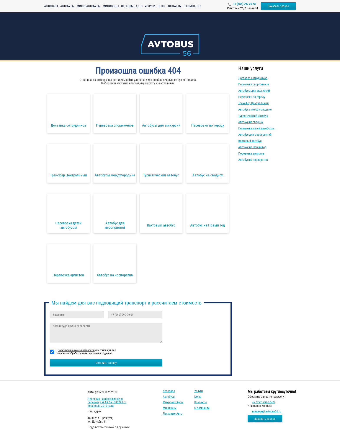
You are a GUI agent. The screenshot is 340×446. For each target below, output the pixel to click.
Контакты (174, 6)
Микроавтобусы (89, 6)
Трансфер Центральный (253, 103)
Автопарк (51, 6)
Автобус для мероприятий (254, 134)
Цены (161, 6)
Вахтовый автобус (250, 141)
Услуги (150, 6)
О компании (192, 6)
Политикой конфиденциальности (76, 350)
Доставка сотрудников (252, 78)
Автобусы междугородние (255, 109)
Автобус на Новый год (252, 147)
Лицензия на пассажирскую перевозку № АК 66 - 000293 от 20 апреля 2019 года (107, 402)
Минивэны (111, 6)
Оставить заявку (106, 363)
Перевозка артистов (251, 153)
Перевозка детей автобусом (256, 128)
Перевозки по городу (251, 97)
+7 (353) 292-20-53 (244, 4)
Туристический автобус (253, 115)
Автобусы (67, 6)
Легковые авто (131, 6)
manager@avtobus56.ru (266, 411)
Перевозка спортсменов (253, 84)
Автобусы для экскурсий (254, 90)
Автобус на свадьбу (250, 122)
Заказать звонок (278, 6)
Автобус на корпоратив (253, 159)
